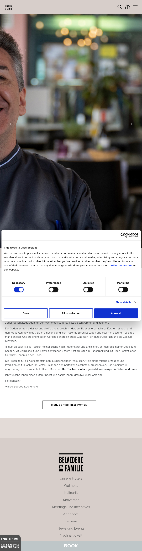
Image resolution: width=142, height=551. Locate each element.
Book (71, 546)
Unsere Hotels (71, 478)
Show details (123, 302)
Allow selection (71, 313)
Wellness (71, 485)
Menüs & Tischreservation (69, 405)
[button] (10, 124)
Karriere (71, 521)
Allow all (116, 313)
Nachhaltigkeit (71, 535)
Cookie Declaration (120, 265)
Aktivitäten (71, 500)
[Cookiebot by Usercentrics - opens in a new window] (123, 235)
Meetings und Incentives (71, 507)
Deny (26, 313)
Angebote (71, 514)
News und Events (71, 528)
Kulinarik (71, 493)
